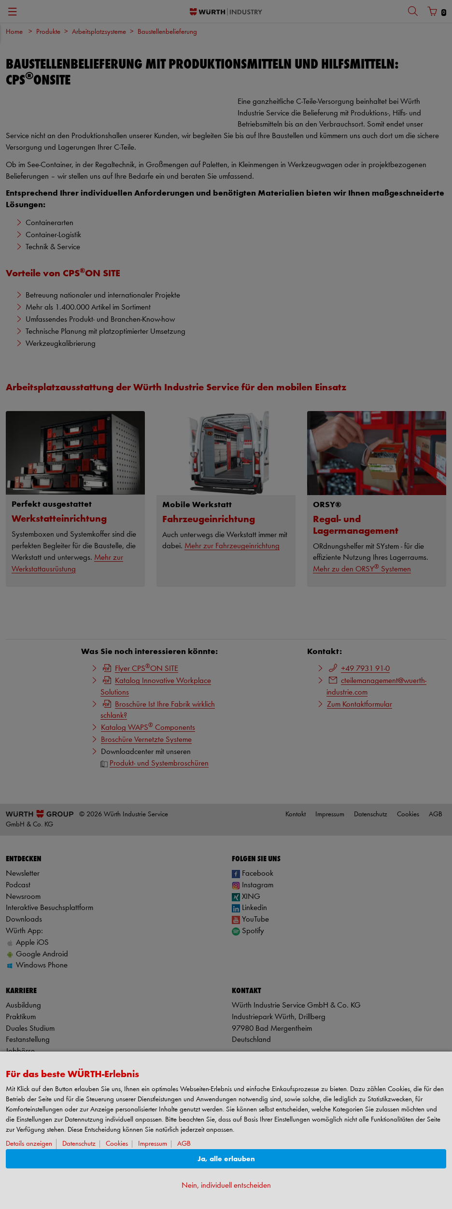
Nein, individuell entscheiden (226, 1185)
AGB (184, 1144)
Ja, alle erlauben (226, 1159)
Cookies (117, 1144)
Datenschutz (79, 1144)
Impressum (152, 1144)
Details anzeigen (29, 1144)
